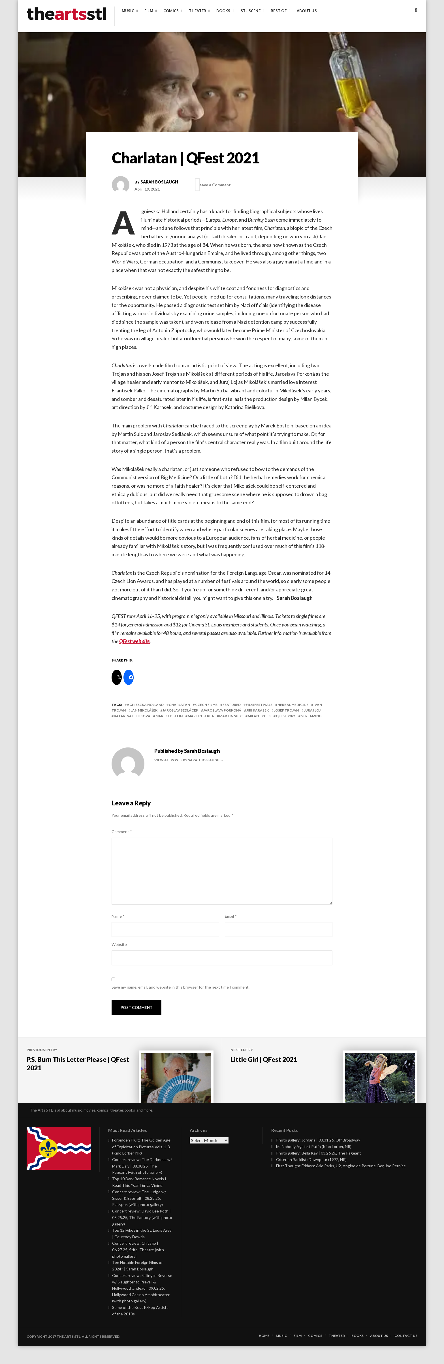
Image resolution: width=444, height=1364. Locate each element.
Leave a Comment (219, 184)
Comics (171, 11)
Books (223, 11)
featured (232, 704)
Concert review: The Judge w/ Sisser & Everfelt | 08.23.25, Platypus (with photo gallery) (139, 1216)
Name (118, 916)
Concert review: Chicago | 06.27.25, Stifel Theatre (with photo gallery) (138, 1268)
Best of (279, 11)
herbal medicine (293, 704)
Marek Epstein (169, 716)
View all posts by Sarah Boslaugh (187, 760)
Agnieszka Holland (145, 704)
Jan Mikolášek (144, 710)
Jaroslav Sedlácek (180, 710)
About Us (307, 11)
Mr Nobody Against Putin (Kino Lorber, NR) (313, 1164)
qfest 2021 (286, 716)
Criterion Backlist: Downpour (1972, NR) (311, 1177)
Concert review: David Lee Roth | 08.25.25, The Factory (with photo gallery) (142, 1235)
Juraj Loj (312, 710)
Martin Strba (201, 716)
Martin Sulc (231, 716)
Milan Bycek (259, 716)
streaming (311, 716)
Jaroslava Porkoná (222, 710)
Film (148, 11)
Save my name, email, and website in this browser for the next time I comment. (180, 987)
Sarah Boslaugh (159, 182)
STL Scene (251, 11)
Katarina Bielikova (132, 716)
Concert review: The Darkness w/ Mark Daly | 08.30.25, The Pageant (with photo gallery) (142, 1184)
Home (264, 1354)
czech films (206, 704)
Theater (197, 11)
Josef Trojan (286, 710)
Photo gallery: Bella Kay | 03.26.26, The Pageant (318, 1171)
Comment (122, 831)
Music (128, 11)
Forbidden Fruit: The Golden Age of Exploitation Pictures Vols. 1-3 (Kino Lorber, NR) (141, 1165)
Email (231, 916)
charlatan (179, 704)
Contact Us (405, 1354)
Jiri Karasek (257, 710)
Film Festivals (259, 704)
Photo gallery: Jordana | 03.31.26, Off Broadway (318, 1158)
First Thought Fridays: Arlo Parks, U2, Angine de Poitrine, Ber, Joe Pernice (341, 1183)
